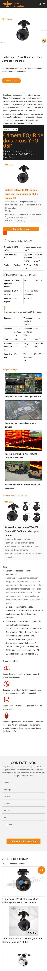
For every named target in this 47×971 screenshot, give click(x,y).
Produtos (13, 866)
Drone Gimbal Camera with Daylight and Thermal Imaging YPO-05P (22, 943)
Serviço (22, 866)
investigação (11, 81)
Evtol (5, 866)
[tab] (23, 91)
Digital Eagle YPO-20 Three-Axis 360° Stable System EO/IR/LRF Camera (20, 903)
